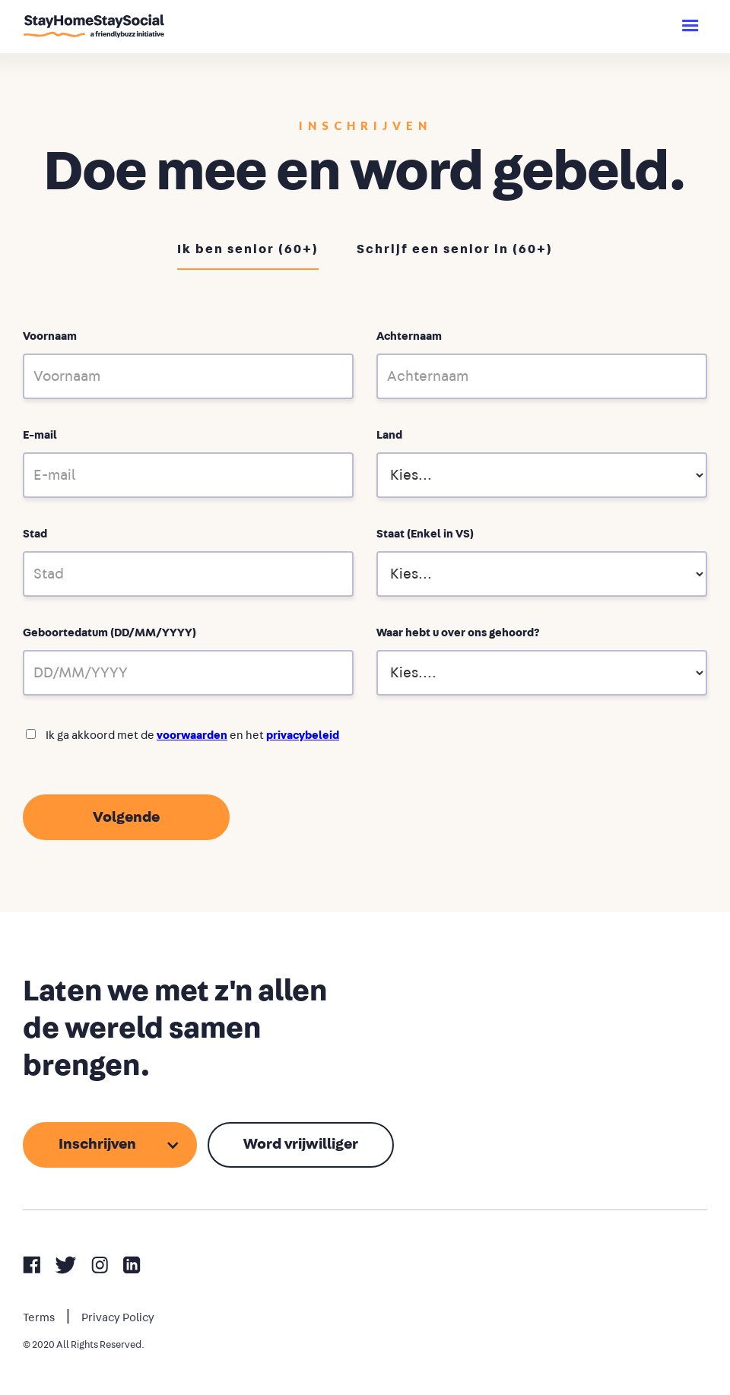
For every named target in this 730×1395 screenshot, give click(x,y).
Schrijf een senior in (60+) (455, 249)
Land (389, 435)
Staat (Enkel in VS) (425, 534)
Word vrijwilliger (300, 1144)
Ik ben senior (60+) (248, 249)
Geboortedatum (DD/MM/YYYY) (109, 633)
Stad (35, 534)
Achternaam (409, 336)
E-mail (40, 435)
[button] (690, 26)
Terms (39, 1318)
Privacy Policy (117, 1318)
